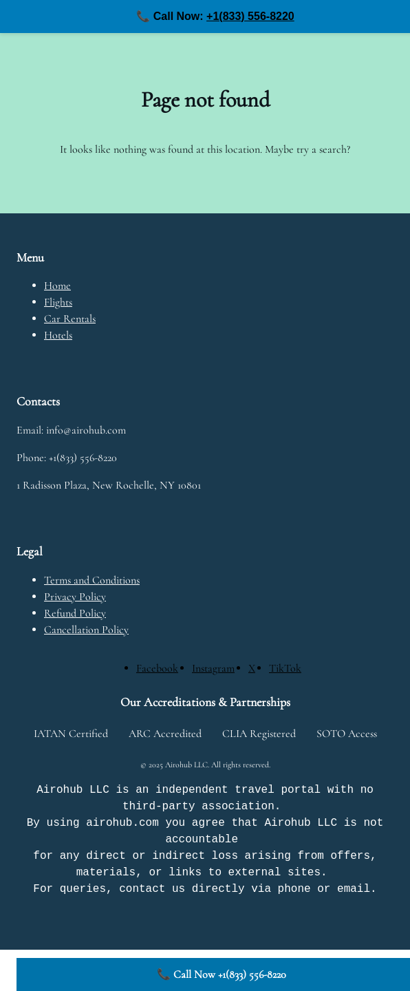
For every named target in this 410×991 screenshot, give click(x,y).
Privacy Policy (75, 597)
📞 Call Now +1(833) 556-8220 (221, 974)
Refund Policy (75, 613)
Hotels (58, 335)
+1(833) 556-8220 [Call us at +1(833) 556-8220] (250, 16)
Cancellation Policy (86, 630)
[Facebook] (157, 668)
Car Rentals (70, 319)
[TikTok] (285, 668)
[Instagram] (213, 668)
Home (57, 285)
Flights (58, 302)
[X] (251, 668)
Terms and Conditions (92, 580)
